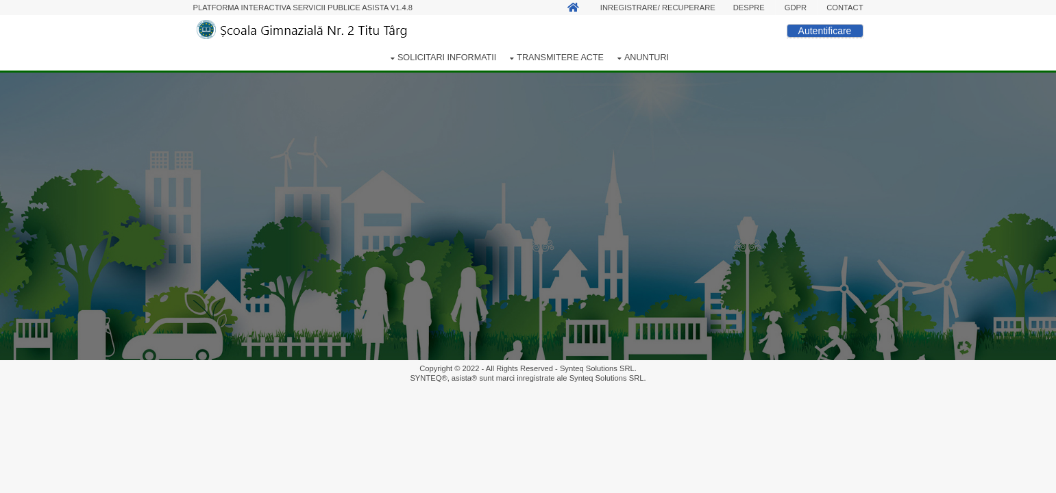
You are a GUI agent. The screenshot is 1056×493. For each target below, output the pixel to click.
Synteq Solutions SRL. (598, 368)
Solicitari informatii (446, 57)
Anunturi (646, 57)
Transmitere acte (560, 57)
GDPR (796, 7)
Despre (749, 7)
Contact (844, 7)
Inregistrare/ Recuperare (657, 7)
